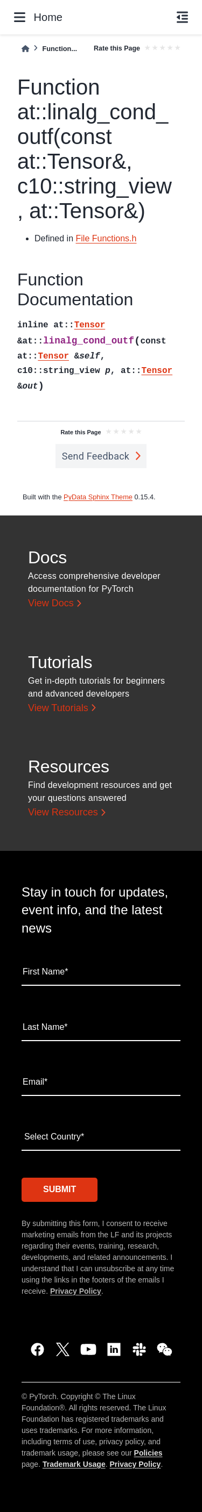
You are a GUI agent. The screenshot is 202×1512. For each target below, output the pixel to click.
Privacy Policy (75, 1291)
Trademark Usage (74, 1464)
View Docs (51, 603)
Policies (148, 1453)
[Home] (25, 48)
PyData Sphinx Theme (98, 497)
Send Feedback (96, 456)
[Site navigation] (20, 17)
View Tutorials (58, 708)
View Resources (63, 812)
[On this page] (182, 17)
